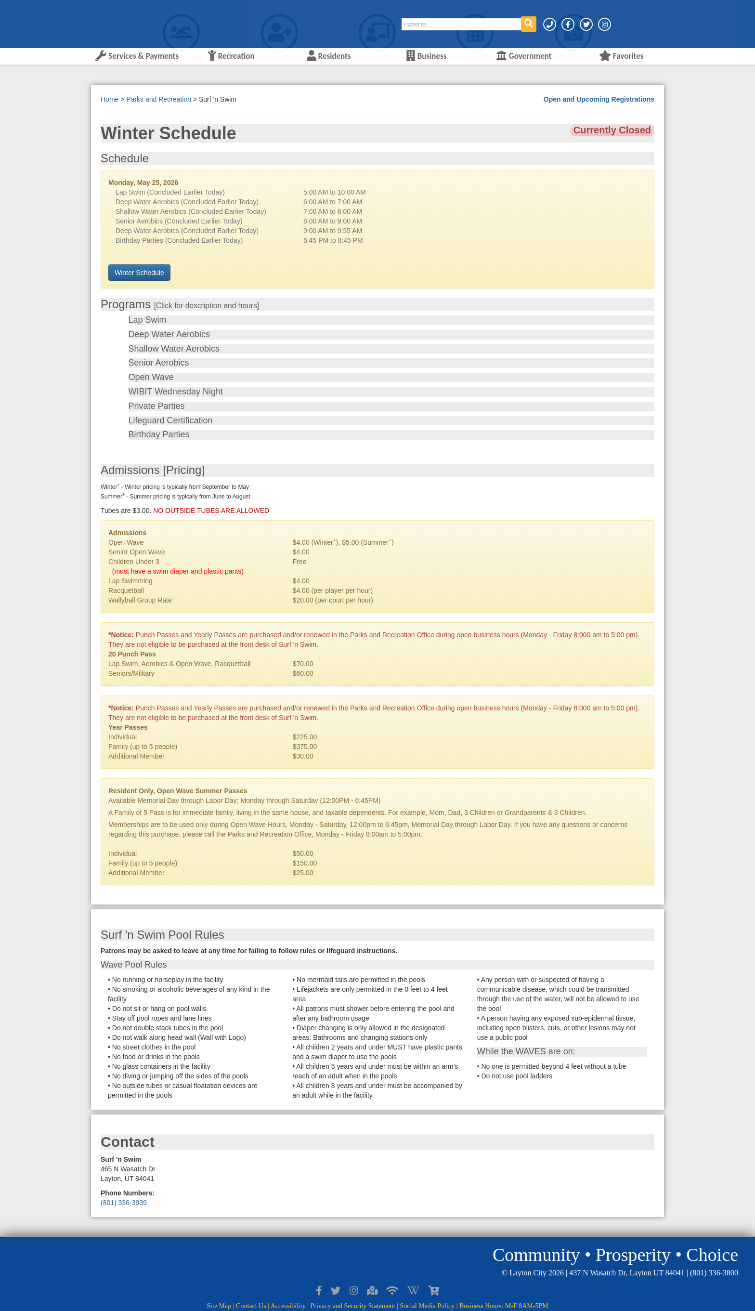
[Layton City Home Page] (120, 20)
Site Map (219, 1306)
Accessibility (288, 1306)
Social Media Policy (427, 1306)
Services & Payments (137, 56)
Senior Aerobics (159, 362)
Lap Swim (148, 320)
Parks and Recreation (158, 99)
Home (109, 99)
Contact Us (251, 1306)
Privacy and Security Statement (353, 1306)
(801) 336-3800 (714, 1273)
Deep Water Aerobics (169, 334)
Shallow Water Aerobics (174, 349)
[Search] (462, 24)
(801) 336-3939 (124, 1202)
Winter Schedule (139, 272)
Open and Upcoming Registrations (599, 99)
